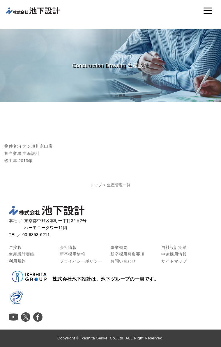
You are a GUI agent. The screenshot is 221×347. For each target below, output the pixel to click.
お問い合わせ (123, 261)
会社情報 (68, 247)
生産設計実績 (21, 254)
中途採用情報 (174, 254)
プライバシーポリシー (81, 261)
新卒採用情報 (72, 254)
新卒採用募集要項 (127, 254)
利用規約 (17, 261)
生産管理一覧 (119, 185)
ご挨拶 (15, 247)
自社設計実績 (174, 247)
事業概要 (118, 247)
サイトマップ (174, 261)
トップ (96, 185)
